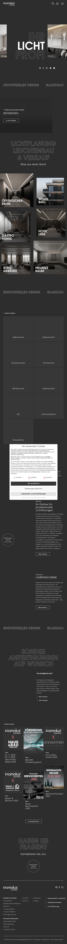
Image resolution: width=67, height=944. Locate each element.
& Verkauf (33, 158)
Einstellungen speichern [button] (33, 489)
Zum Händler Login (53, 906)
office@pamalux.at (10, 914)
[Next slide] (58, 41)
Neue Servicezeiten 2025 (31, 806)
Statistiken (32, 477)
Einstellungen (36, 472)
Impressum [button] (43, 497)
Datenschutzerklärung (47, 470)
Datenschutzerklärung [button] (34, 497)
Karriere (36, 901)
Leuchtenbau (33, 151)
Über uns (25, 901)
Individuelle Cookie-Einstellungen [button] (33, 494)
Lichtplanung (33, 143)
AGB (51, 939)
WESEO (61, 939)
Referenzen (37, 898)
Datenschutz (45, 939)
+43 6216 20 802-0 (9, 909)
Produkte (25, 898)
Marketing (48, 477)
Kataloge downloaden (54, 902)
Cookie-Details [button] (24, 497)
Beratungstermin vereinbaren (56, 898)
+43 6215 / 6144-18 (9, 929)
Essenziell (17, 477)
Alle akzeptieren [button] (33, 483)
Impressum (38, 939)
